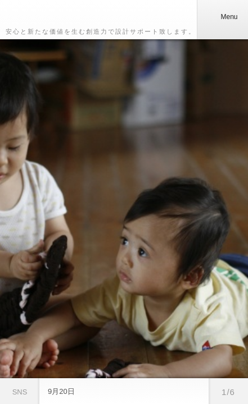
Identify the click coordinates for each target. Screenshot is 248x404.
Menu (222, 17)
